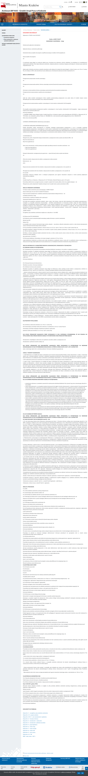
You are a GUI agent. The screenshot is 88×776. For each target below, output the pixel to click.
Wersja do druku (73, 767)
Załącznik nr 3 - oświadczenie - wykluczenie (32, 720)
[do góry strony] (84, 768)
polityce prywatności (66, 772)
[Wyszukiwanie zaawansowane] (62, 7)
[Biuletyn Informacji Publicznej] (35, 768)
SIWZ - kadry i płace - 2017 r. (29, 736)
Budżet (4, 30)
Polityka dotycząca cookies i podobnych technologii (80, 760)
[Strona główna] (2, 24)
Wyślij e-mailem (60, 767)
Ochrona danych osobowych (6, 759)
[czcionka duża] (73, 2)
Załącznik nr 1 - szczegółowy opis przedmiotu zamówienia (35, 713)
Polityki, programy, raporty (63, 24)
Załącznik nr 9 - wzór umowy (29, 732)
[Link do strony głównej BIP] (21, 5)
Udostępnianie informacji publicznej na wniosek (22, 760)
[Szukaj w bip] (60, 7)
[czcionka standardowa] (68, 2)
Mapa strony (3, 767)
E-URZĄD (83, 24)
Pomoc (12, 768)
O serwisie (13, 767)
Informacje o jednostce (20, 24)
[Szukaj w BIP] (51, 7)
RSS (2, 768)
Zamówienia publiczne (8, 35)
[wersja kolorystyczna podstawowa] (80, 2)
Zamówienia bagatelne (9, 37)
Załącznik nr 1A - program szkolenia (30, 715)
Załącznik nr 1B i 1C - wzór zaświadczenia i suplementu (35, 716)
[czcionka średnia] (70, 2)
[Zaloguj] (84, 6)
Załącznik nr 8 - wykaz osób (29, 730)
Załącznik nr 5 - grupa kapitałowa (30, 724)
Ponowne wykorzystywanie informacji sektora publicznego (35, 761)
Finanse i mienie (41, 24)
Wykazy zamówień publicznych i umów (11, 44)
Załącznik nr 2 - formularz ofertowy (30, 718)
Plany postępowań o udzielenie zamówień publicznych (11, 40)
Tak (79, 773)
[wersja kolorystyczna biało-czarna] (82, 2)
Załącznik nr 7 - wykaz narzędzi (29, 728)
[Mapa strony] (71, 6)
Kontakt (22, 768)
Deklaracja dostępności (49, 759)
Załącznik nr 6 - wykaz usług (29, 726)
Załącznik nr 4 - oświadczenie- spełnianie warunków (34, 722)
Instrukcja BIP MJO (65, 758)
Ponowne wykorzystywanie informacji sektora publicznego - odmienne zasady (38, 753)
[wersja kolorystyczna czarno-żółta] (84, 2)
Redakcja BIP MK (24, 767)
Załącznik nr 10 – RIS (27, 734)
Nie (82, 773)
